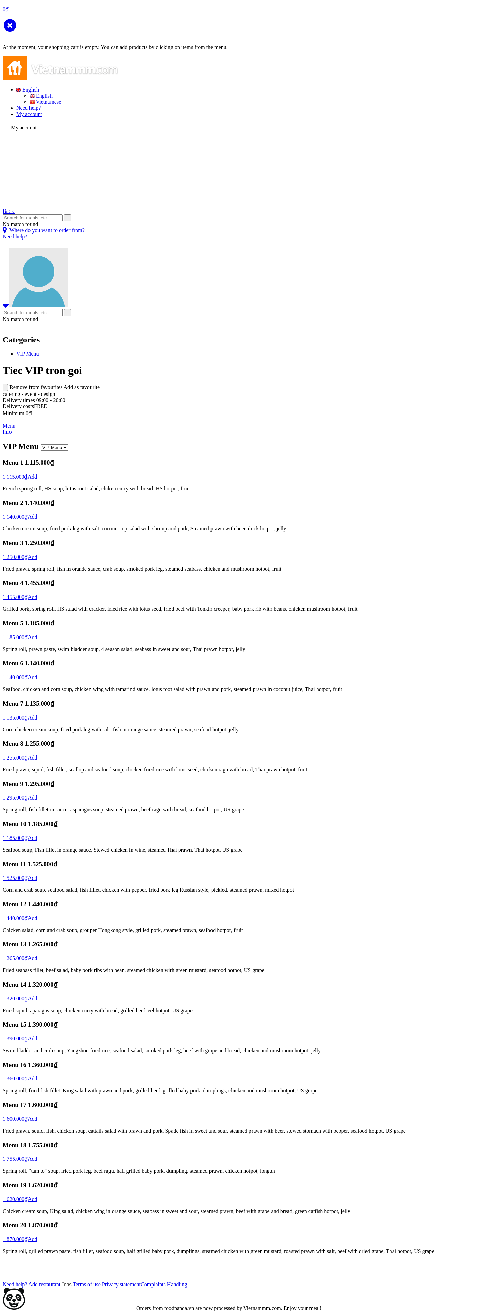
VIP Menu (27, 354)
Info (7, 432)
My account (29, 114)
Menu (9, 426)
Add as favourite (82, 387)
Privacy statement (121, 1284)
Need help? (28, 108)
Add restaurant (44, 1284)
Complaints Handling (164, 1284)
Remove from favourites (35, 387)
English (27, 90)
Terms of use (86, 1284)
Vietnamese (45, 102)
